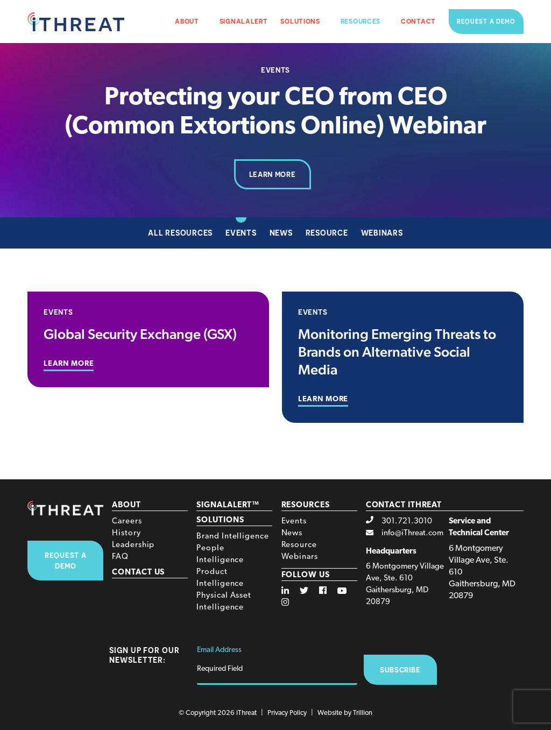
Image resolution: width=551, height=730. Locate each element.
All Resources (180, 232)
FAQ (120, 557)
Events (241, 232)
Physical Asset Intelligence (223, 602)
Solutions (300, 21)
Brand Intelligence (232, 537)
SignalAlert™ (227, 505)
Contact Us (138, 573)
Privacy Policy (287, 713)
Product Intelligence (220, 578)
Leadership (133, 545)
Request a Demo (486, 21)
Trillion (362, 713)
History (126, 533)
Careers (127, 522)
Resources (360, 21)
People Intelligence (220, 554)
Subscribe (400, 669)
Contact (418, 21)
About (187, 21)
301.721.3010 (407, 522)
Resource (327, 232)
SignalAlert (244, 21)
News (281, 232)
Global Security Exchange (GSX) (140, 333)
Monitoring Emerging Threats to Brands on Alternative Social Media (397, 351)
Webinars (382, 232)
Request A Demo (65, 560)
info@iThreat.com (412, 533)
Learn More (272, 174)
